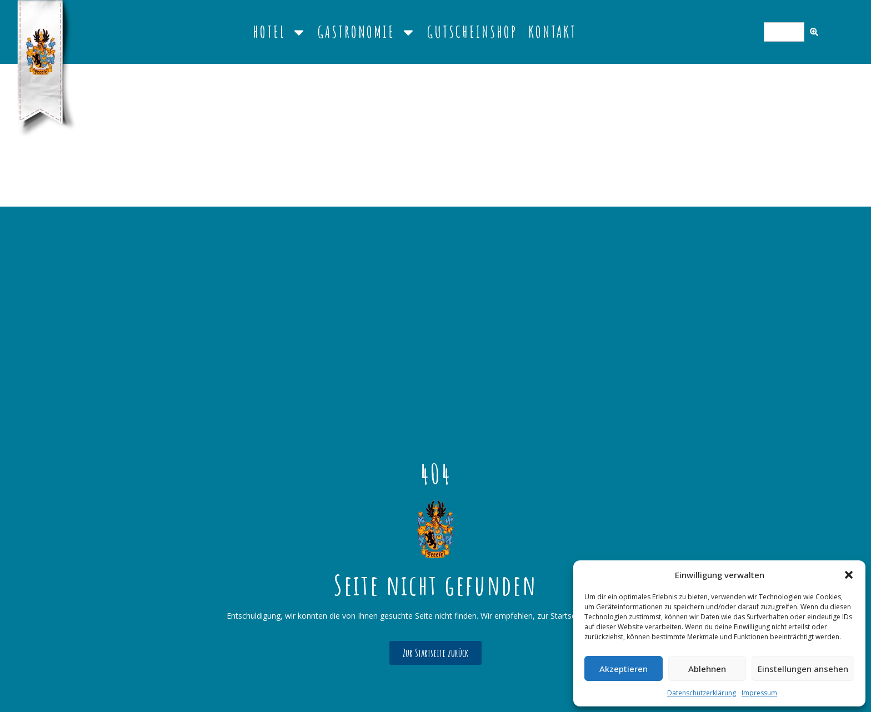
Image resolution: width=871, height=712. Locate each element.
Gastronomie (367, 32)
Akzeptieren (623, 668)
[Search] (814, 32)
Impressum (759, 693)
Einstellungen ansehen (803, 668)
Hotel (280, 32)
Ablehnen (707, 668)
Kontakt (552, 32)
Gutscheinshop (472, 32)
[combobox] (784, 32)
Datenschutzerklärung (701, 693)
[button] (848, 574)
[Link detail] (435, 529)
